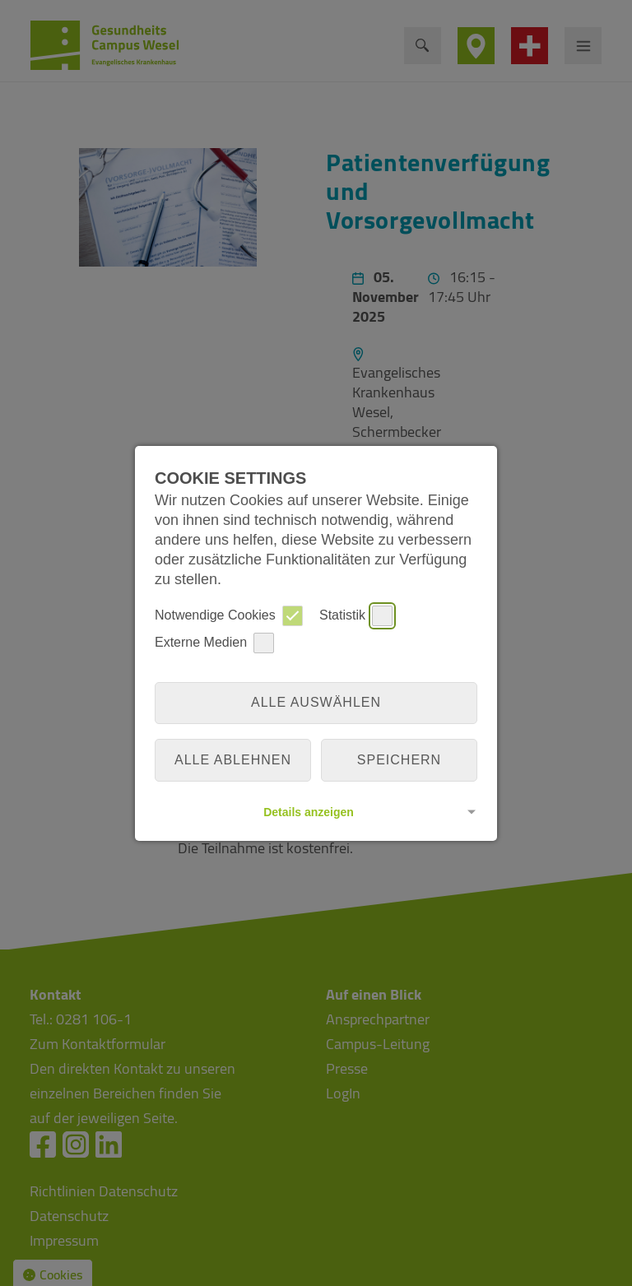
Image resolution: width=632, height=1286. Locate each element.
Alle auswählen (316, 702)
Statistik (356, 616)
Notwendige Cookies (229, 616)
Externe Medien (214, 643)
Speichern (399, 760)
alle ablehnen (232, 760)
